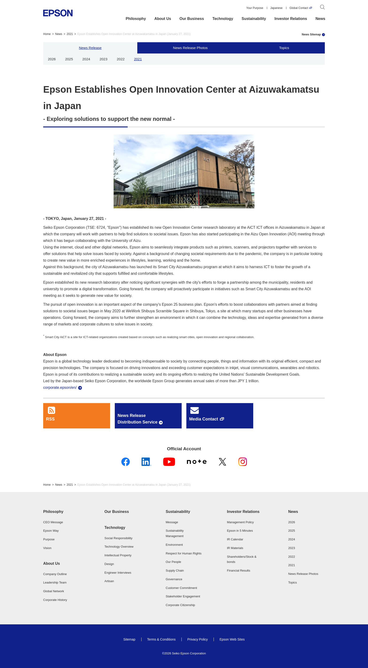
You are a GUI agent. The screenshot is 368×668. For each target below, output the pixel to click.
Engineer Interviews (117, 572)
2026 (52, 59)
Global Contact (299, 8)
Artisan (109, 581)
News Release (90, 48)
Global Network (53, 591)
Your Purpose (254, 8)
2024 (86, 59)
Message (172, 522)
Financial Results (238, 570)
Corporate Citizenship (180, 605)
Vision (47, 548)
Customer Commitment (181, 588)
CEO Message (53, 522)
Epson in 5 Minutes (240, 530)
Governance (174, 579)
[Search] (322, 8)
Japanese (276, 8)
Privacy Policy (197, 639)
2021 (70, 34)
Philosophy (136, 19)
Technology (222, 19)
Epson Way (51, 530)
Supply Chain (175, 570)
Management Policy (240, 522)
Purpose (48, 539)
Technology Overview (119, 546)
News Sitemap (311, 34)
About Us (162, 19)
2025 (69, 59)
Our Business (192, 19)
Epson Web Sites (232, 639)
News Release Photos (190, 48)
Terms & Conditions (161, 639)
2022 (121, 59)
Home (47, 34)
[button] (61, 511)
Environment (174, 544)
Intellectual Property (117, 555)
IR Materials (235, 548)
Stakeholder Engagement (183, 596)
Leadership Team (55, 582)
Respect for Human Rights (183, 553)
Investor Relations (291, 19)
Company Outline (55, 574)
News (320, 19)
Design (109, 564)
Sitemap (129, 639)
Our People (173, 562)
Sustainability (254, 19)
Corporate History (55, 600)
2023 (103, 59)
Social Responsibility (118, 538)
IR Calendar (235, 539)
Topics (284, 48)
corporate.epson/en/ (60, 387)
